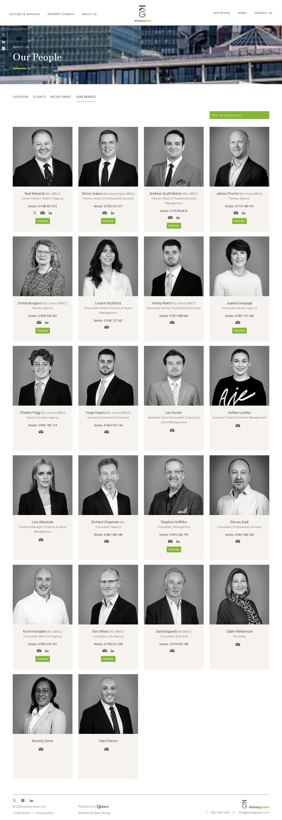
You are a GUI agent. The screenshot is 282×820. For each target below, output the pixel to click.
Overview (20, 97)
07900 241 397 (47, 644)
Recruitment (61, 97)
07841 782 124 (47, 425)
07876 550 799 (178, 535)
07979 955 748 (178, 644)
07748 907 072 (47, 206)
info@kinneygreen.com (251, 812)
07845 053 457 (47, 316)
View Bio (42, 221)
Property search (61, 14)
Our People (221, 13)
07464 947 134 (113, 425)
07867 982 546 (113, 535)
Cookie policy (22, 813)
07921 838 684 (178, 316)
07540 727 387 (113, 320)
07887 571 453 (244, 316)
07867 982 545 (244, 535)
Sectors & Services (24, 14)
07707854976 (178, 211)
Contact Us (264, 13)
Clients (39, 97)
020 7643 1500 (218, 812)
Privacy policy (45, 813)
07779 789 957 (244, 206)
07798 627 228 (113, 644)
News (242, 13)
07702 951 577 (113, 206)
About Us (89, 14)
